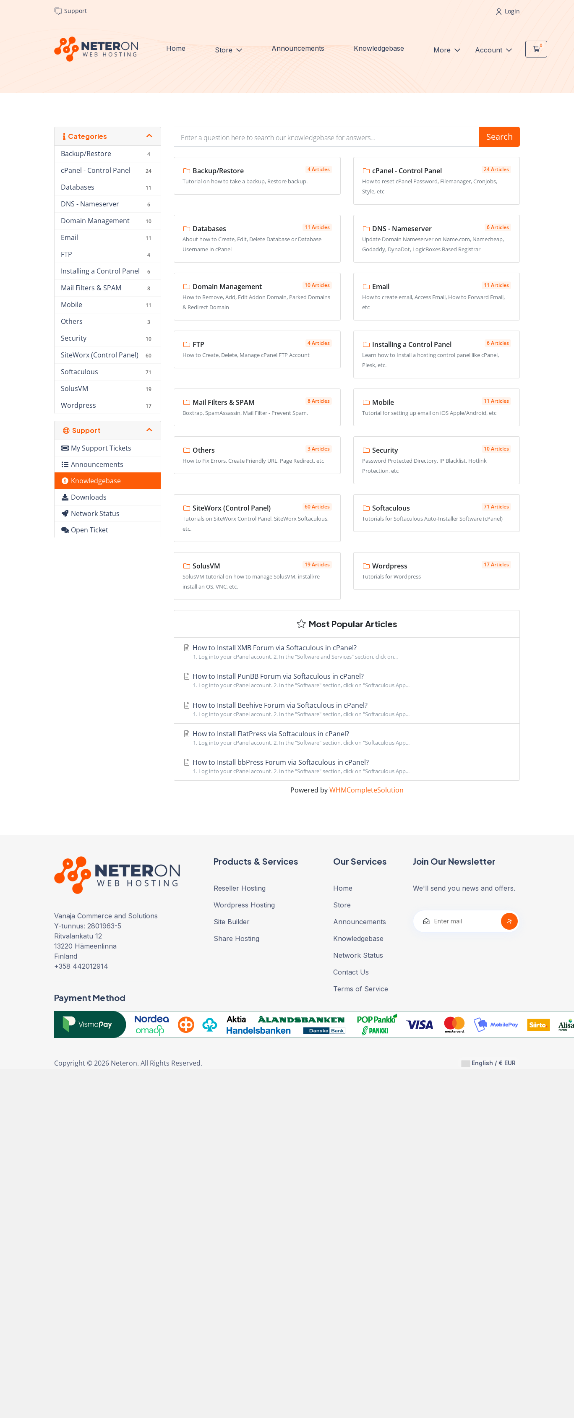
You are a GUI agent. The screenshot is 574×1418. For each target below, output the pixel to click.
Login (508, 11)
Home (175, 48)
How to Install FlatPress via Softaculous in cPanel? (347, 738)
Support (70, 11)
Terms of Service (360, 989)
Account (489, 50)
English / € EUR (489, 1063)
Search (499, 136)
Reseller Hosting (240, 888)
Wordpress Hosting (244, 905)
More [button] (443, 50)
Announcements (297, 48)
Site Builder (232, 922)
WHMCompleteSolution (366, 790)
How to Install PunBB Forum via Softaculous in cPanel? (347, 680)
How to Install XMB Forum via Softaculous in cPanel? (347, 652)
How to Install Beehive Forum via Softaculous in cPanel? (347, 709)
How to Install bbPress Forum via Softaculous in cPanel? (347, 766)
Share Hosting (236, 938)
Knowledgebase (379, 48)
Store (225, 50)
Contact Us (351, 972)
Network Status (358, 955)
